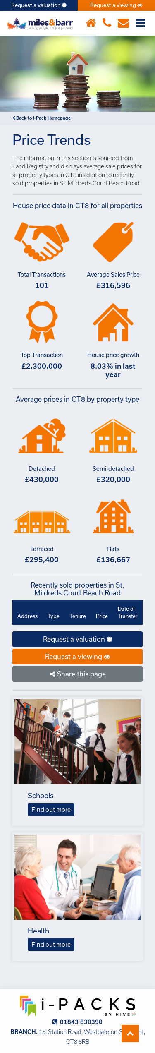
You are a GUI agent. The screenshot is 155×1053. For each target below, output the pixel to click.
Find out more (51, 809)
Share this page (78, 674)
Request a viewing (116, 5)
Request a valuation (39, 5)
